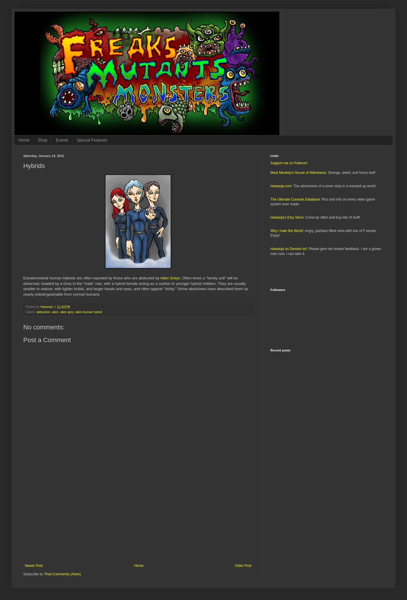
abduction (43, 312)
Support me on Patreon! (288, 163)
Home (24, 140)
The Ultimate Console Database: (295, 199)
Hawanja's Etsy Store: (287, 217)
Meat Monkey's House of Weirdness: (298, 173)
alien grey (67, 312)
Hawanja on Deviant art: (289, 249)
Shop (42, 140)
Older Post (243, 566)
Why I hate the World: (287, 231)
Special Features (92, 140)
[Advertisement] (138, 515)
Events (62, 140)
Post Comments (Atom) (62, 574)
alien (55, 312)
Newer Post (34, 566)
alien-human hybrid (88, 312)
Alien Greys (170, 278)
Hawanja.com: (281, 186)
